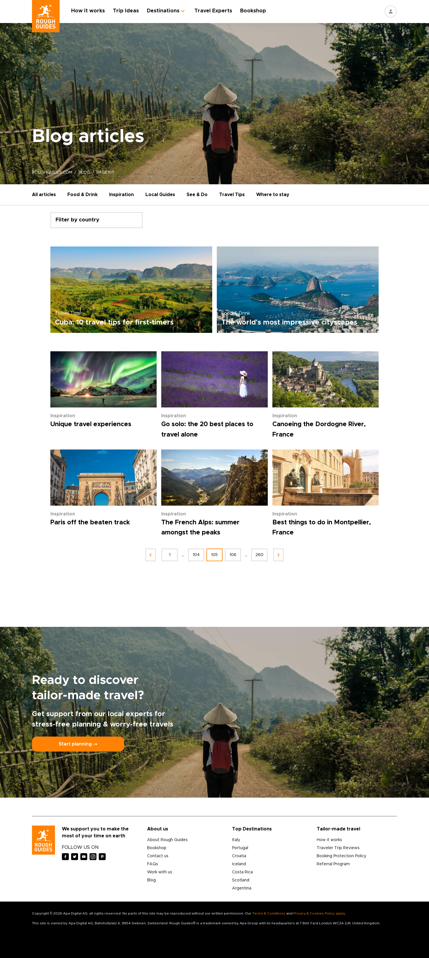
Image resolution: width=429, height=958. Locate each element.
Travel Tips (232, 194)
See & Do (197, 194)
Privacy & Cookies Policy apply (319, 913)
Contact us (157, 856)
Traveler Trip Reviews (338, 848)
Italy (236, 840)
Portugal (240, 848)
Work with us (159, 872)
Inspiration (121, 194)
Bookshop (253, 11)
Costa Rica (242, 872)
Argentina (241, 888)
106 (232, 555)
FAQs (152, 864)
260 (259, 555)
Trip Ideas (126, 11)
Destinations (163, 11)
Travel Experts (213, 11)
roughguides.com (52, 172)
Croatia (239, 856)
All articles (44, 194)
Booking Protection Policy (341, 856)
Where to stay (272, 194)
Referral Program (333, 864)
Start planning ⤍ (78, 744)
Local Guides (160, 194)
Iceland (239, 864)
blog (84, 172)
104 (196, 555)
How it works (88, 11)
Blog (151, 880)
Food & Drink (82, 194)
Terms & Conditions (268, 913)
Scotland (240, 880)
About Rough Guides (167, 840)
